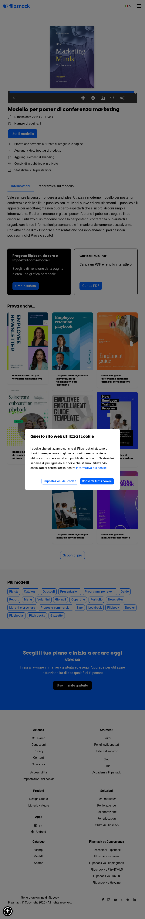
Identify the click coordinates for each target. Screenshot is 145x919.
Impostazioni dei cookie (59, 481)
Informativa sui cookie (91, 468)
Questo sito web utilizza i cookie (72, 439)
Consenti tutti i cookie (97, 481)
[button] (8, 911)
